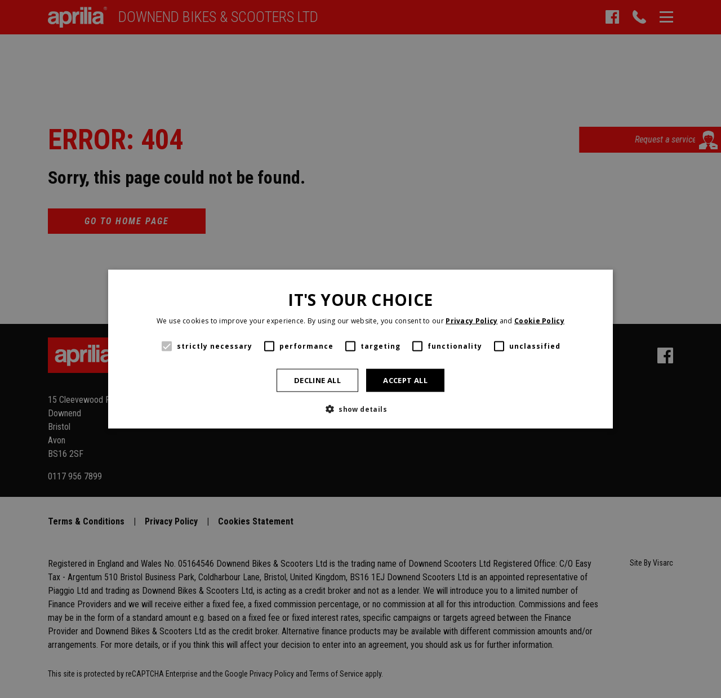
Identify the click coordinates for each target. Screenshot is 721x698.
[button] (360, 409)
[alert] (360, 349)
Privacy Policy (471, 321)
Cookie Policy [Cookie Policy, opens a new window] (539, 321)
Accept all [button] (405, 380)
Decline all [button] (317, 380)
